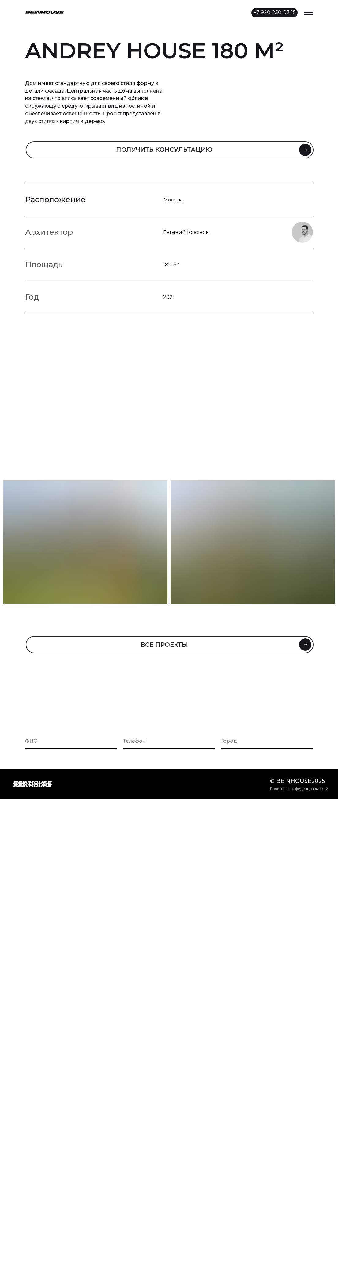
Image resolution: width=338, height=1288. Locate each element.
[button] (170, 149)
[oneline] (267, 741)
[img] (180, 12)
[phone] (169, 741)
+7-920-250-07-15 (275, 12)
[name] (71, 741)
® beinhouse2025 (297, 781)
